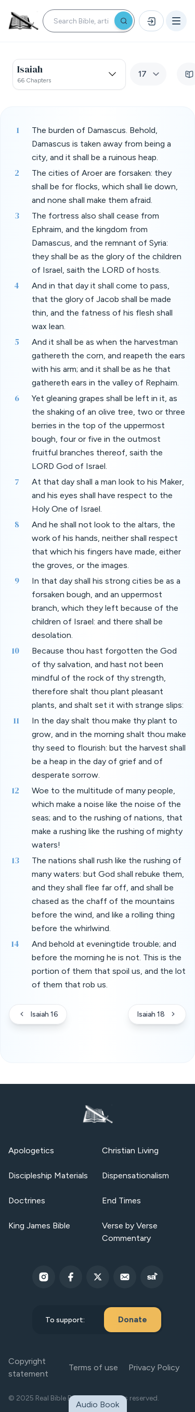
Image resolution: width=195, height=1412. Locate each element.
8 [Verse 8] (17, 524)
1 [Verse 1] (17, 130)
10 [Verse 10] (15, 650)
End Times (121, 1200)
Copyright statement (28, 1367)
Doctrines (26, 1200)
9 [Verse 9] (17, 580)
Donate (132, 1319)
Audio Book (97, 1404)
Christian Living (130, 1150)
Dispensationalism (135, 1175)
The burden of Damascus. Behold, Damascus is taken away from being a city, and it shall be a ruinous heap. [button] (101, 143)
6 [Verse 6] (17, 398)
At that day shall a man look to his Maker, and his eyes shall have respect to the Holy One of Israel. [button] (108, 495)
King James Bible (39, 1225)
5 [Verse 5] (17, 341)
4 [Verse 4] (16, 285)
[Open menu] (176, 20)
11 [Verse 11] (16, 720)
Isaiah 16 (38, 1014)
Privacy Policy (153, 1367)
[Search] (123, 20)
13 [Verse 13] (15, 860)
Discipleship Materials (48, 1175)
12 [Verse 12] (15, 790)
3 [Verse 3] (17, 215)
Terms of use (93, 1367)
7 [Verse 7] (17, 481)
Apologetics (31, 1150)
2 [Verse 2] (17, 172)
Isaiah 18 (157, 1014)
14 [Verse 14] (15, 943)
